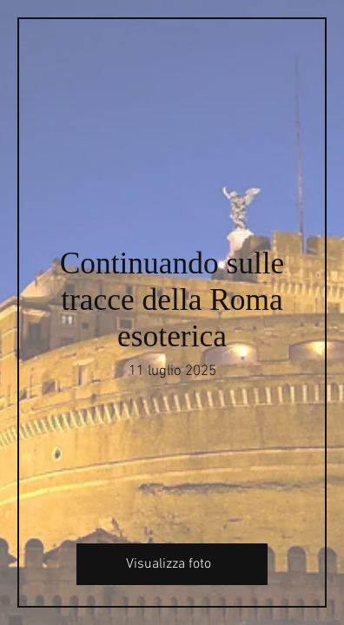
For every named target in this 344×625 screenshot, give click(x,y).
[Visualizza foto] (172, 564)
